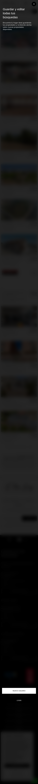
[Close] (34, 4)
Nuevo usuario (19, 691)
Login (19, 700)
